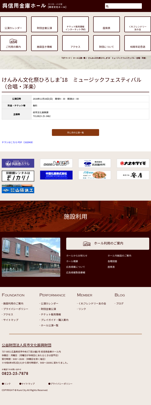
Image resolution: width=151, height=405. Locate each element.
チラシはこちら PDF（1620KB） (18, 142)
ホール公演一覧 (79, 58)
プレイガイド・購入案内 (54, 320)
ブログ (120, 303)
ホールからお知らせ (76, 255)
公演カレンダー (49, 303)
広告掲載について (75, 267)
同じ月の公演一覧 (75, 132)
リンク (82, 309)
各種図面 (112, 261)
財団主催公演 (48, 309)
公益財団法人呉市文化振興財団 (26, 344)
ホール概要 (72, 261)
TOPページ (65, 58)
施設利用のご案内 (13, 303)
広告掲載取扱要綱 (75, 272)
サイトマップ (10, 320)
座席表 (111, 267)
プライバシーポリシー (15, 309)
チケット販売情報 (51, 314)
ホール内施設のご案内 (119, 255)
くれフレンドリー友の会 (92, 303)
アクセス (8, 314)
